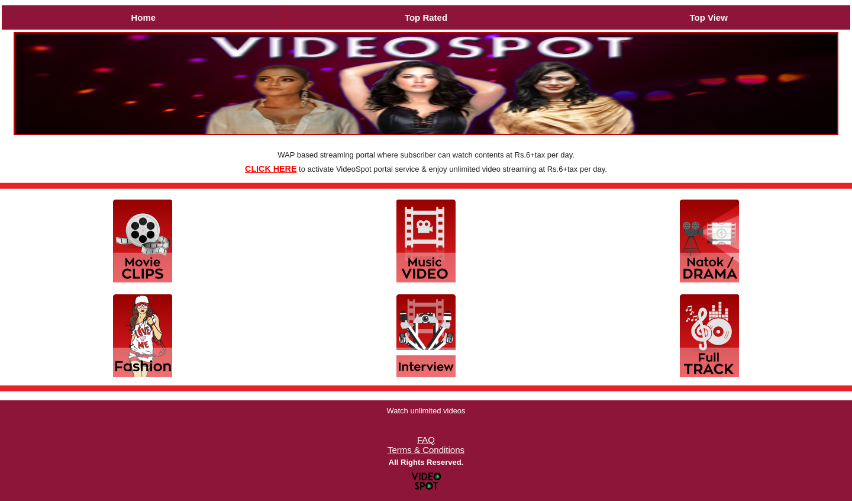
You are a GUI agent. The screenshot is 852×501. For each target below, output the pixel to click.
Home (143, 17)
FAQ (426, 440)
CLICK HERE (270, 169)
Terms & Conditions (426, 450)
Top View (708, 17)
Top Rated (426, 17)
